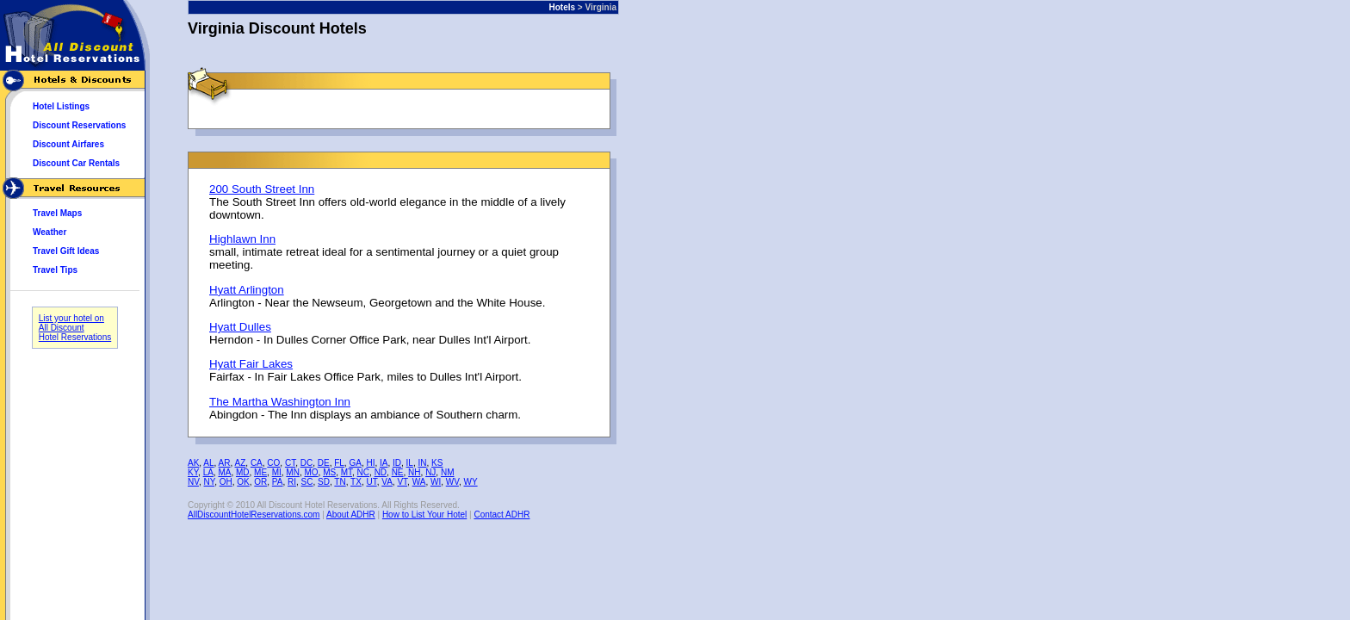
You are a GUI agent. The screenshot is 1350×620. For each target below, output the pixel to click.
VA (387, 482)
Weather (49, 232)
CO (273, 463)
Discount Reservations (79, 125)
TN (339, 482)
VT (402, 482)
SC (307, 482)
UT (371, 482)
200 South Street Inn (261, 189)
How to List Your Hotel (424, 514)
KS (437, 463)
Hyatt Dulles (240, 326)
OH (226, 482)
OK (243, 482)
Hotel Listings (61, 106)
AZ (240, 463)
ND (381, 472)
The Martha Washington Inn (279, 401)
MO (311, 472)
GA (355, 463)
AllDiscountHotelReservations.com (253, 514)
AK (193, 463)
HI (370, 463)
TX (356, 482)
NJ (430, 472)
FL (339, 463)
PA (277, 482)
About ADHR (350, 514)
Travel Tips (55, 270)
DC (306, 463)
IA (383, 463)
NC (363, 472)
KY (193, 472)
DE (324, 463)
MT (346, 472)
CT (290, 463)
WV (452, 482)
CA (257, 463)
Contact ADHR (501, 514)
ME (260, 472)
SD (324, 482)
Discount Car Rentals (76, 163)
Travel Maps (57, 213)
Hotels (562, 7)
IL (409, 463)
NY (209, 482)
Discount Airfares (68, 144)
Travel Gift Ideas (66, 251)
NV (193, 482)
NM (448, 472)
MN (293, 472)
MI (277, 472)
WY (471, 482)
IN (422, 463)
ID (397, 463)
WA (419, 482)
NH (414, 472)
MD (243, 472)
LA (208, 472)
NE (398, 472)
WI (435, 482)
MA (224, 472)
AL (208, 463)
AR (225, 463)
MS (329, 472)
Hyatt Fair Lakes (251, 363)
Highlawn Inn (242, 238)
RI (292, 482)
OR (260, 482)
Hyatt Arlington (246, 289)
